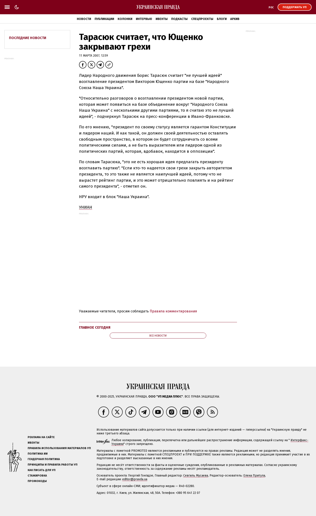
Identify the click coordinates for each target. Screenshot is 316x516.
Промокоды (37, 481)
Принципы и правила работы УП (52, 464)
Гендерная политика (44, 459)
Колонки (125, 19)
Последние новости (27, 38)
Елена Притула (254, 475)
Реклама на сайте (41, 437)
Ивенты (162, 19)
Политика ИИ (38, 453)
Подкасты (179, 19)
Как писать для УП (42, 470)
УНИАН (85, 207)
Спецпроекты (202, 19)
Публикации (104, 19)
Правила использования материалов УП (59, 448)
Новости (84, 19)
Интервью (144, 19)
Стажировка (37, 475)
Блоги (222, 19)
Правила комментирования (173, 311)
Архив (234, 19)
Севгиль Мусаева (195, 475)
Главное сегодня (94, 327)
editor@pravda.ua (134, 479)
